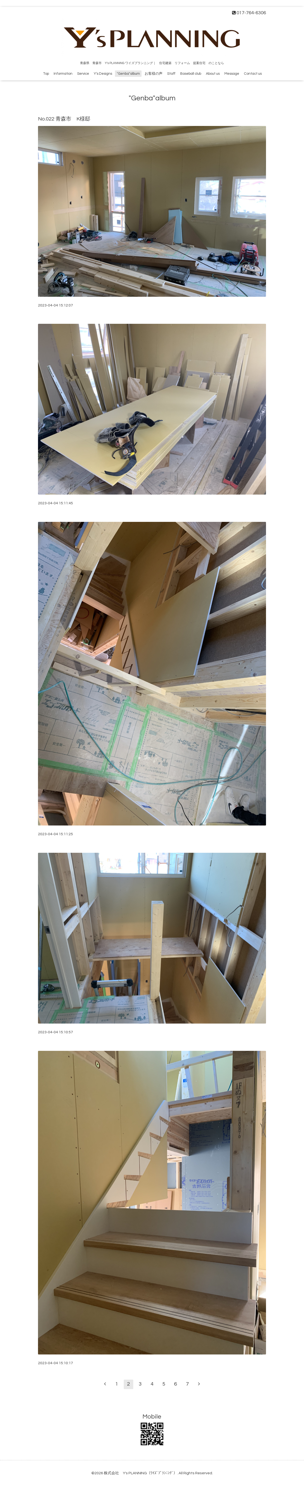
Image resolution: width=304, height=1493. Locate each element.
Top (46, 73)
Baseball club (190, 73)
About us (213, 73)
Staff (171, 73)
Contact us (253, 73)
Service (83, 73)
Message (231, 73)
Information (63, 73)
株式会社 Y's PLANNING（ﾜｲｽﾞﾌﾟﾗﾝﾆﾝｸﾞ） (140, 1473)
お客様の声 (153, 73)
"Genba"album (128, 73)
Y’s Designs (103, 73)
